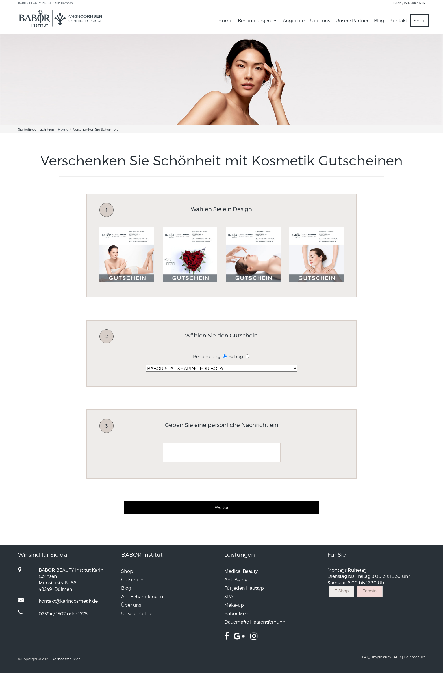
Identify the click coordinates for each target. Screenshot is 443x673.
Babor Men (236, 613)
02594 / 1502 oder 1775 (409, 3)
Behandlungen (257, 20)
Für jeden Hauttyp (244, 588)
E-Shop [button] (342, 590)
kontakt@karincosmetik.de (68, 601)
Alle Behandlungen (142, 596)
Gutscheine (133, 579)
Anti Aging (235, 579)
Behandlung (206, 356)
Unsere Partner (352, 20)
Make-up (234, 605)
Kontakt (398, 20)
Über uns (320, 20)
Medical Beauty (241, 571)
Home (225, 20)
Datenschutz (414, 657)
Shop (419, 20)
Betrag (236, 356)
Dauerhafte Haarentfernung (254, 621)
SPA (228, 596)
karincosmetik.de (66, 659)
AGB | (398, 657)
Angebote (294, 20)
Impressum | (382, 657)
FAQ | (366, 657)
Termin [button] (370, 590)
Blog (379, 20)
